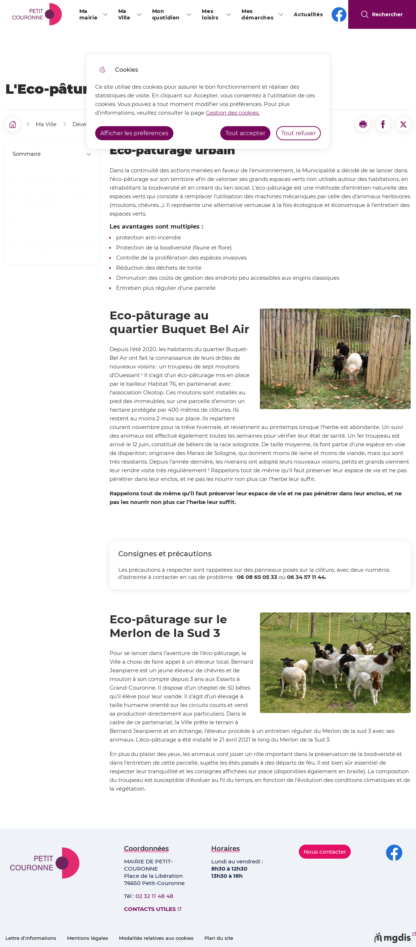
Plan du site (218, 938)
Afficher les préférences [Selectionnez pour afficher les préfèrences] (134, 133)
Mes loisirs (210, 14)
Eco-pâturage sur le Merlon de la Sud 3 (59, 245)
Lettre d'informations (30, 938)
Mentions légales (87, 938)
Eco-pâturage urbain (51, 177)
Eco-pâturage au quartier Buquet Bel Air (57, 200)
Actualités (308, 14)
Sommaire (52, 153)
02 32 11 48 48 (154, 896)
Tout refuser (298, 133)
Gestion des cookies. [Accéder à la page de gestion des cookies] (233, 112)
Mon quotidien (166, 14)
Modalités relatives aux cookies (156, 938)
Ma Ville (124, 14)
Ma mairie (88, 14)
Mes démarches (257, 14)
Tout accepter (245, 133)
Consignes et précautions (56, 223)
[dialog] (208, 101)
